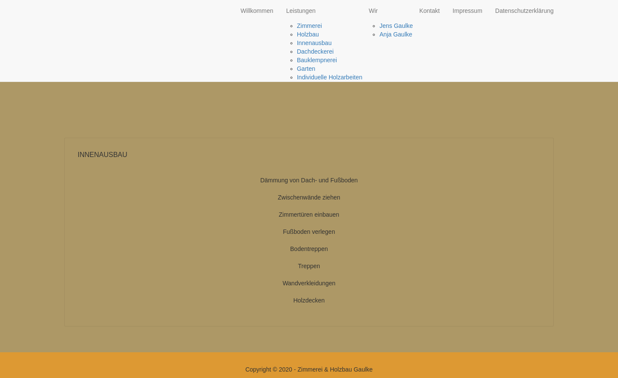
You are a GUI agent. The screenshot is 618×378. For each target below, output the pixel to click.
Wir (373, 10)
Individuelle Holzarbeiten (330, 77)
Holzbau (308, 34)
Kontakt (429, 10)
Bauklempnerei (317, 60)
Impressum (467, 10)
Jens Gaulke (396, 25)
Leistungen (301, 10)
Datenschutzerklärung (524, 10)
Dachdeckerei (315, 51)
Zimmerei (309, 25)
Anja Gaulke (395, 34)
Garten (306, 68)
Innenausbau (314, 42)
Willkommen (256, 10)
